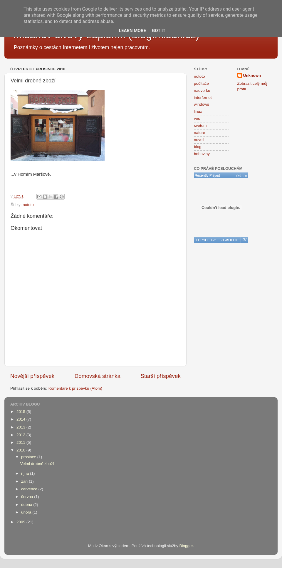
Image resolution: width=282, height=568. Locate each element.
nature (199, 132)
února (26, 512)
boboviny (202, 154)
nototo (28, 204)
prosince (29, 457)
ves (197, 118)
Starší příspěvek (161, 376)
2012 (21, 435)
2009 (21, 522)
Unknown (252, 75)
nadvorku (202, 90)
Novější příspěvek (32, 376)
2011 (21, 442)
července (29, 489)
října (25, 473)
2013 (21, 427)
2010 (21, 450)
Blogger (186, 546)
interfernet (203, 97)
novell (199, 139)
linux (198, 111)
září (25, 481)
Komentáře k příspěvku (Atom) (75, 388)
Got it (158, 30)
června (27, 496)
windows (201, 104)
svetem (200, 125)
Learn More (132, 30)
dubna (27, 504)
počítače (201, 83)
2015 (21, 411)
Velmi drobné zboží (37, 463)
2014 (21, 419)
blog (198, 147)
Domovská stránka (97, 376)
